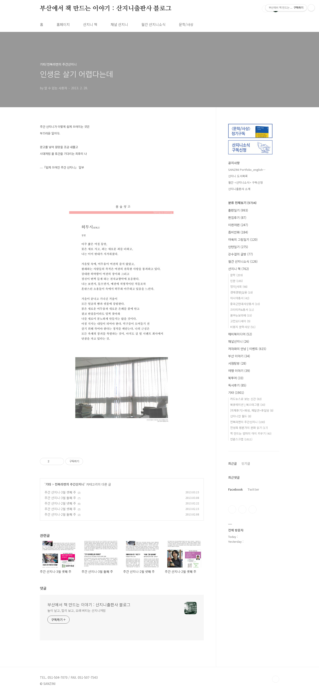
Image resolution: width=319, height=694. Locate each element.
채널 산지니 (119, 24)
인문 (236, 281)
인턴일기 (238, 247)
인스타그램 (242, 509)
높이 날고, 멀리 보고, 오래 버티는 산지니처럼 (76, 610)
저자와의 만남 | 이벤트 (247, 348)
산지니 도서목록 (238, 176)
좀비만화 (238, 232)
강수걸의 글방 (240, 254)
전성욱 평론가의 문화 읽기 (249, 428)
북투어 (235, 378)
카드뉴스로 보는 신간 (246, 399)
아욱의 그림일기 (243, 239)
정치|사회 (238, 286)
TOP (275, 679)
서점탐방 (237, 363)
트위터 (253, 509)
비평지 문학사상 (242, 327)
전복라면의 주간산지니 (69, 484)
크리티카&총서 (242, 309)
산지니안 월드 (240, 416)
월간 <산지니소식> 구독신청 (245, 182)
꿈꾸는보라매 (241, 315)
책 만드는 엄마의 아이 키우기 (250, 433)
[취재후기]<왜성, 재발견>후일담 (251, 410)
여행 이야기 (239, 370)
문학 (236, 275)
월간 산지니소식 (153, 24)
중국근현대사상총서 (245, 304)
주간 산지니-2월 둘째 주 (60, 514)
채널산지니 (238, 341)
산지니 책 (90, 24)
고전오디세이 (240, 321)
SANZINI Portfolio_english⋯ (247, 169)
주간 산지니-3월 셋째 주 (60, 492)
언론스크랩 (241, 439)
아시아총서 (239, 298)
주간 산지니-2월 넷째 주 (60, 503)
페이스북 (232, 509)
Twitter (253, 489)
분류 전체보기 (242, 202)
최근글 (232, 463)
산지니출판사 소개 (239, 189)
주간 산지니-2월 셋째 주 (60, 509)
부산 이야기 (239, 356)
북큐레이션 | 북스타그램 (247, 404)
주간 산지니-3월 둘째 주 (60, 498)
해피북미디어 (240, 334)
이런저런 (238, 225)
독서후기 (237, 385)
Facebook (235, 489)
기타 (48, 484)
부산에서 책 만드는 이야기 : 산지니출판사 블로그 (105, 9)
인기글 (245, 463)
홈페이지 (63, 24)
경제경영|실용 (241, 292)
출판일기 (238, 210)
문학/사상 (186, 24)
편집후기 (237, 217)
